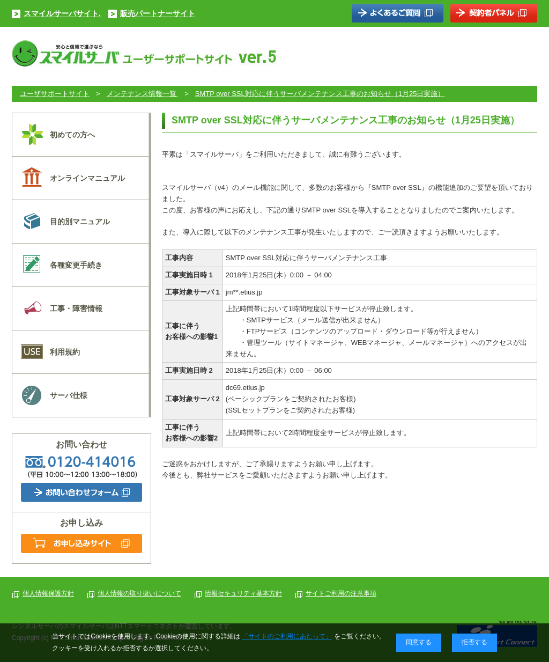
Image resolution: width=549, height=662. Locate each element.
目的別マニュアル (80, 221)
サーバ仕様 (68, 395)
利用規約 (65, 352)
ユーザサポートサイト (55, 94)
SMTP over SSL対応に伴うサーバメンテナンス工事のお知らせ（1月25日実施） (320, 94)
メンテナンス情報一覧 (143, 94)
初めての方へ (72, 134)
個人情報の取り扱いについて (139, 593)
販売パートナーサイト (157, 13)
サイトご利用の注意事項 (341, 593)
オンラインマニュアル (87, 178)
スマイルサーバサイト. (62, 13)
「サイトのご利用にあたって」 (287, 636)
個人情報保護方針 (48, 593)
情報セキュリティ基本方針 (243, 593)
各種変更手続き (76, 265)
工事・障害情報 (76, 308)
